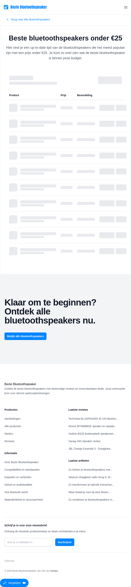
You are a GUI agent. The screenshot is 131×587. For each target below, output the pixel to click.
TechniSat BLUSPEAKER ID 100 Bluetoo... (93, 418)
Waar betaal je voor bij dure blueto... (89, 492)
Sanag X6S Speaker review (84, 441)
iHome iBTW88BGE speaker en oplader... (92, 426)
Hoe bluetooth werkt (16, 492)
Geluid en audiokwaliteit (18, 484)
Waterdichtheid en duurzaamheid (23, 499)
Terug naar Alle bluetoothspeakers (28, 19)
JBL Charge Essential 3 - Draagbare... (90, 448)
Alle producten (12, 426)
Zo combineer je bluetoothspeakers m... (91, 499)
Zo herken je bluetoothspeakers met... (90, 469)
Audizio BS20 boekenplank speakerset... (91, 433)
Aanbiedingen (12, 418)
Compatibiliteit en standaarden (22, 469)
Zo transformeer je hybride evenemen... (91, 484)
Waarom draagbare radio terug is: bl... (90, 477)
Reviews (9, 441)
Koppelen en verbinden (17, 477)
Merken (8, 433)
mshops (54, 571)
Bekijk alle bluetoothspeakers (25, 336)
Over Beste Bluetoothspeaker (21, 462)
